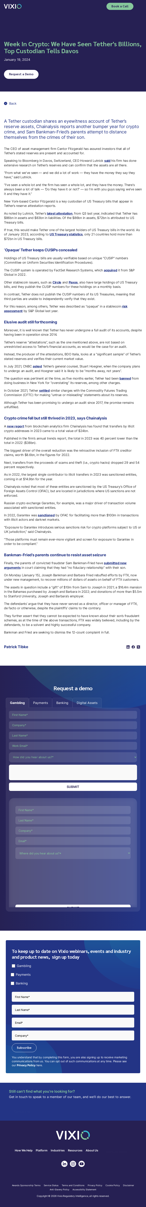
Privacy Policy (26, 1065)
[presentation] (39, 772)
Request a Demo (21, 74)
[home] (13, 6)
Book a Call (119, 6)
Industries (58, 1150)
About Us (92, 1150)
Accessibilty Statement (84, 1190)
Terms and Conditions (73, 1185)
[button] (139, 6)
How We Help (24, 1150)
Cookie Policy (112, 1185)
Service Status (51, 1185)
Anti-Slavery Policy (59, 1190)
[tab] (17, 703)
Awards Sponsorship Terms (26, 1185)
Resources (75, 1150)
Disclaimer (128, 1185)
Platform (42, 1150)
